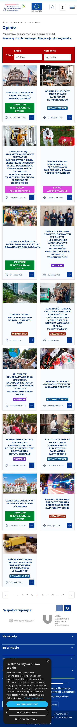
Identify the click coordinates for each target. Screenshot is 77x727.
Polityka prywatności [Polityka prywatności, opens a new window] (33, 698)
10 (42, 595)
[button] (27, 719)
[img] (36, 7)
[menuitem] (61, 714)
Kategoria (50, 50)
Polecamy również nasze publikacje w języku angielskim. (37, 38)
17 (63, 596)
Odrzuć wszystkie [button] (27, 712)
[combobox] (57, 57)
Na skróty (9, 636)
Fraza (17, 50)
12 (52, 595)
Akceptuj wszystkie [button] (27, 704)
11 (47, 595)
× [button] (47, 661)
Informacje (10, 647)
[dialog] (27, 691)
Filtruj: (9, 55)
